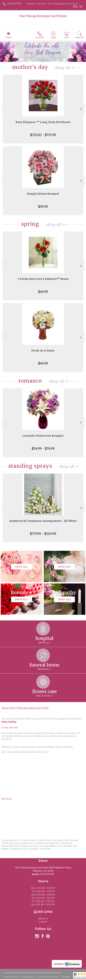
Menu (8, 37)
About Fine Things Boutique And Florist (24, 707)
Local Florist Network (48, 977)
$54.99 (43, 206)
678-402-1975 (14, 3)
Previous (4, 109)
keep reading (8, 721)
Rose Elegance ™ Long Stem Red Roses (43, 122)
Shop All (63, 68)
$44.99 (43, 291)
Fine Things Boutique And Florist (43, 16)
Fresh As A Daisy (43, 350)
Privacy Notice (27, 977)
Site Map (65, 977)
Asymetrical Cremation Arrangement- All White (43, 520)
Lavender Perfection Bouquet (43, 435)
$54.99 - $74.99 (43, 448)
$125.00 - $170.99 (43, 135)
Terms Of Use (10, 977)
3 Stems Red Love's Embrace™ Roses (43, 279)
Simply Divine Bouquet (43, 193)
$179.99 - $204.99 (43, 533)
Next (81, 109)
